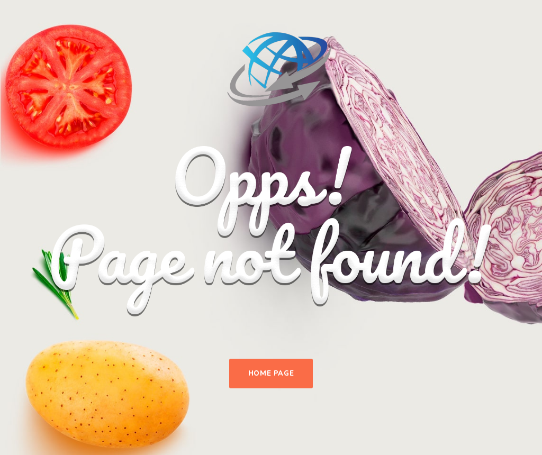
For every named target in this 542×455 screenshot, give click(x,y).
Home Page (271, 373)
